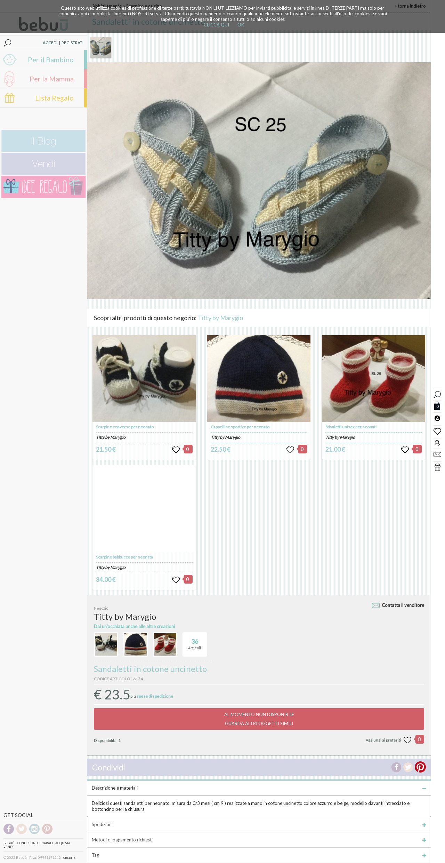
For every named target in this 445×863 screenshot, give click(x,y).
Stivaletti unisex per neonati (351, 426)
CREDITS (69, 858)
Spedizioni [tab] (259, 824)
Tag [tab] (259, 855)
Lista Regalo (54, 98)
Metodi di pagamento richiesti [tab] (259, 839)
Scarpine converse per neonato (125, 426)
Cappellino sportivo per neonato (240, 426)
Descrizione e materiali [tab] (259, 788)
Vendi (8, 847)
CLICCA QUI (216, 24)
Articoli (194, 641)
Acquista (62, 843)
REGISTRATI (72, 42)
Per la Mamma (52, 78)
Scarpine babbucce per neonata (124, 557)
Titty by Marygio (220, 318)
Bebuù (9, 843)
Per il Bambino (51, 59)
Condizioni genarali (35, 843)
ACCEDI (50, 42)
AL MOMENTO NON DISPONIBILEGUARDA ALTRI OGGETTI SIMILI (259, 719)
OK (240, 24)
